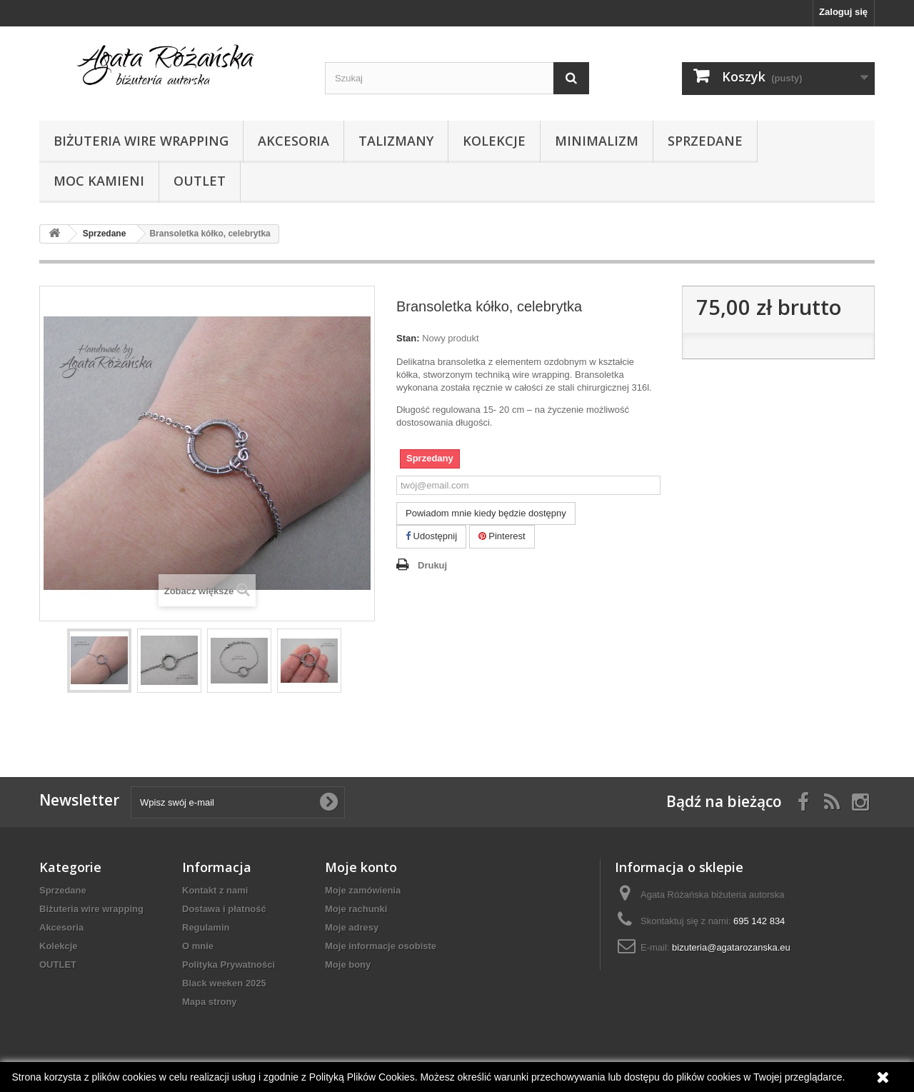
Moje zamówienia (363, 890)
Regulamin (205, 927)
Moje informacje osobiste (380, 946)
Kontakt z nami (215, 890)
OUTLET (200, 180)
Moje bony (348, 964)
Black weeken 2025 (224, 983)
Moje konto (361, 867)
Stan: (408, 338)
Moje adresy (351, 927)
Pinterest (502, 536)
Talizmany (395, 140)
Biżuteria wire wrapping (141, 140)
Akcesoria (293, 140)
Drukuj (432, 565)
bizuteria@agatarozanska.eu (731, 947)
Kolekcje (494, 140)
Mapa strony (209, 1001)
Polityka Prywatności (228, 964)
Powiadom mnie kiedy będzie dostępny (486, 513)
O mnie (198, 946)
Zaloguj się (843, 11)
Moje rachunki (356, 908)
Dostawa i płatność (224, 908)
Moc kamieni (99, 180)
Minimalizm (596, 140)
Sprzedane (705, 140)
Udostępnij (431, 536)
